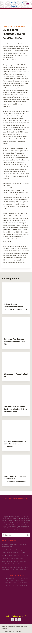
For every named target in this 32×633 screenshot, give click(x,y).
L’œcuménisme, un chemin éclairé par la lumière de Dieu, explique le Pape (15, 409)
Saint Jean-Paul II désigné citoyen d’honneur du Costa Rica (14, 341)
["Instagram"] (19, 619)
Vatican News (17, 616)
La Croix (6, 616)
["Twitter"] (16, 619)
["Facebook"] (12, 619)
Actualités (11, 26)
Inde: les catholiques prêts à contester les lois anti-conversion (15, 443)
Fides (27, 616)
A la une (5, 26)
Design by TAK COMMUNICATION (11, 631)
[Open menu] (28, 4)
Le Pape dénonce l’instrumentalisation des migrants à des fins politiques (15, 306)
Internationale (20, 26)
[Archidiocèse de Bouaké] (14, 4)
